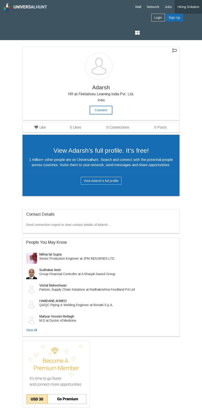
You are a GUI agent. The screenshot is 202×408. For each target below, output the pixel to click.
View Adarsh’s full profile (101, 181)
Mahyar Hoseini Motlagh (56, 316)
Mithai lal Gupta (50, 254)
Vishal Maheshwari (53, 285)
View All (31, 330)
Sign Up (174, 17)
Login (158, 17)
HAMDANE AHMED (53, 301)
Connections (117, 127)
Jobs (168, 7)
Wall (138, 7)
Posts (160, 127)
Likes (75, 127)
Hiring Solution (188, 7)
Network (153, 7)
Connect (101, 110)
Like (40, 127)
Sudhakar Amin (50, 270)
